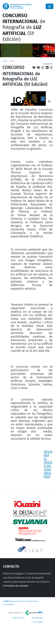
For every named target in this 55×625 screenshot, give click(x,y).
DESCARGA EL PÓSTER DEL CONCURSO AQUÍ (48, 464)
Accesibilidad (37, 618)
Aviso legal (37, 622)
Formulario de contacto (15, 585)
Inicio (4, 61)
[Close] (49, 6)
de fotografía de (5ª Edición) (23, 27)
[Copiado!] (51, 67)
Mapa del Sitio (19, 618)
